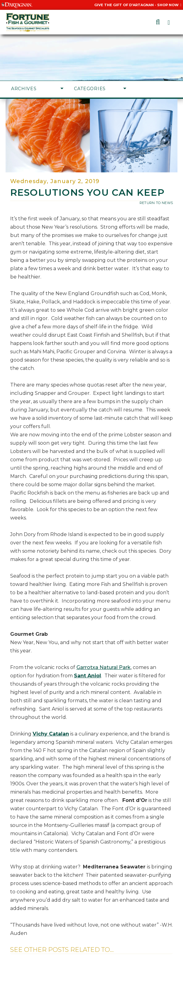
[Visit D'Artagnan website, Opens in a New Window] (17, 5)
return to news (156, 203)
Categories (100, 88)
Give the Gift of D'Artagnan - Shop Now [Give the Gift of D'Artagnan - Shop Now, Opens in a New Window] (137, 5)
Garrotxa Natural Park (103, 667)
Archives (37, 88)
